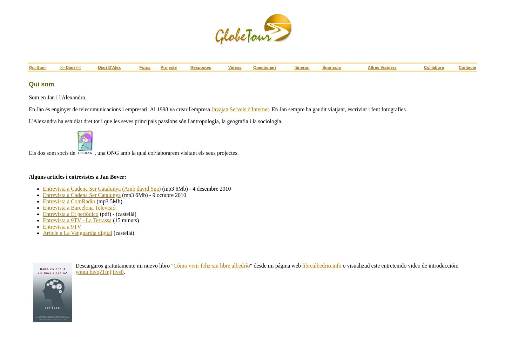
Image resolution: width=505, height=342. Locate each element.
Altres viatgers (382, 67)
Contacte (467, 67)
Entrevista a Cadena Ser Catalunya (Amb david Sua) (102, 189)
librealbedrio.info (322, 266)
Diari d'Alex (109, 67)
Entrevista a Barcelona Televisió (79, 208)
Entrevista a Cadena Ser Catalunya (82, 195)
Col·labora (434, 67)
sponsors (331, 67)
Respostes (200, 67)
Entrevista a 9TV (62, 227)
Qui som (37, 67)
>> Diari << (70, 67)
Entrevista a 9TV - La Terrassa (77, 220)
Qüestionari (264, 67)
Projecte (169, 67)
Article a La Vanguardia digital (77, 233)
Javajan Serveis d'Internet (240, 109)
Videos (235, 67)
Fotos (145, 67)
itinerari (302, 67)
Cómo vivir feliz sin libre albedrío (212, 266)
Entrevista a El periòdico (71, 214)
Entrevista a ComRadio (69, 201)
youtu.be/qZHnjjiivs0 (99, 272)
